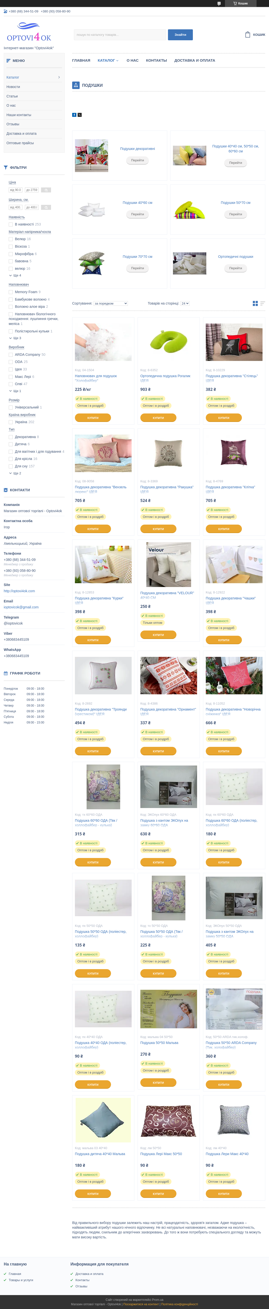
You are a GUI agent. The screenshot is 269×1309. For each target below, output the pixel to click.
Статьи (12, 96)
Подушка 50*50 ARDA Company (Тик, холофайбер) (231, 1045)
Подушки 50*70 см (236, 203)
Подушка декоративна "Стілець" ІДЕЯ (232, 378)
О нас (11, 105)
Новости (13, 87)
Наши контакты (18, 115)
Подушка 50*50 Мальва (159, 1043)
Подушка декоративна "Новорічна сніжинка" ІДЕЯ (233, 711)
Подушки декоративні (137, 149)
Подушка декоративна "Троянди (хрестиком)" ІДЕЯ (101, 711)
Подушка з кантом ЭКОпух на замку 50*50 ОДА (230, 934)
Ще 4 (17, 275)
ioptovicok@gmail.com (21, 607)
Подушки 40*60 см (137, 203)
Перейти (137, 160)
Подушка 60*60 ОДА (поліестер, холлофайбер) (231, 822)
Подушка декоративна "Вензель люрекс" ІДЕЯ (100, 489)
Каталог (12, 77)
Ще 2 (17, 473)
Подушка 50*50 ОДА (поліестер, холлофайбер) (100, 934)
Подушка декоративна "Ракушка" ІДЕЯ (167, 489)
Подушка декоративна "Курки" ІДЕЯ (99, 600)
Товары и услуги (21, 1280)
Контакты (156, 60)
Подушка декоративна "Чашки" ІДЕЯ (231, 600)
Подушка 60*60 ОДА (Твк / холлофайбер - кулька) (96, 822)
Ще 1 (17, 391)
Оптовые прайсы (20, 143)
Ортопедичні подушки (235, 257)
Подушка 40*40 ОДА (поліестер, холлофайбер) (100, 1045)
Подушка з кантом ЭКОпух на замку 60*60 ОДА (164, 822)
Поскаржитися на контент (141, 1304)
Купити (92, 417)
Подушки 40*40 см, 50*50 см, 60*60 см (235, 148)
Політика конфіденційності (179, 1304)
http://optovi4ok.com (19, 591)
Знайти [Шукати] (180, 35)
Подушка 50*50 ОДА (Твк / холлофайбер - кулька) (161, 934)
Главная (81, 60)
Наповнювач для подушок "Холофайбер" (96, 378)
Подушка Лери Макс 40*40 (227, 1154)
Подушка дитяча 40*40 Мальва (100, 1154)
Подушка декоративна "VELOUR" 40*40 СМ (167, 595)
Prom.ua (157, 1300)
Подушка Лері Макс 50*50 (161, 1154)
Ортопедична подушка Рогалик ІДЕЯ (165, 378)
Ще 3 (17, 338)
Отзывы (12, 124)
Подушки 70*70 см (137, 257)
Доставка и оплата (21, 133)
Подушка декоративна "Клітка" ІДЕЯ (230, 489)
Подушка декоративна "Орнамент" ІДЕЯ (168, 711)
